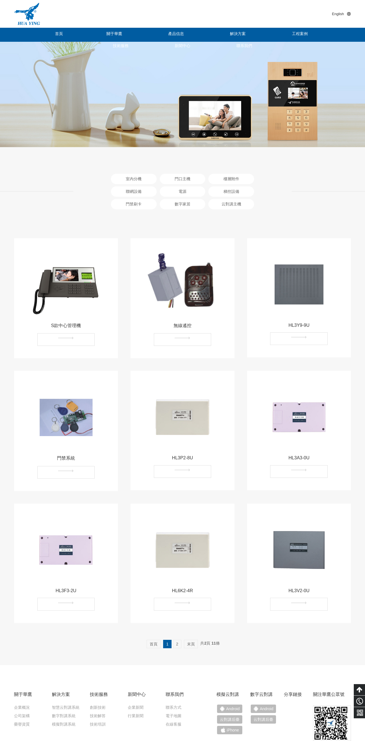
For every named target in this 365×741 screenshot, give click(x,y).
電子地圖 (173, 684)
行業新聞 (135, 684)
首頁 (35, 35)
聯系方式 (173, 676)
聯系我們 (330, 35)
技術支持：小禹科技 (333, 727)
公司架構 (22, 684)
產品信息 (119, 35)
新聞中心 (288, 35)
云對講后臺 (267, 689)
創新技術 (98, 676)
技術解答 (98, 684)
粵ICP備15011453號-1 (292, 727)
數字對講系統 (64, 684)
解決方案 (161, 35)
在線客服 (173, 693)
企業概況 (22, 676)
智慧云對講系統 (65, 676)
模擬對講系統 (64, 693)
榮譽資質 (22, 693)
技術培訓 (98, 693)
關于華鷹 (77, 35)
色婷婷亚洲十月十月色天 (21, 738)
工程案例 (203, 35)
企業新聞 (135, 676)
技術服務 (246, 35)
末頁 (191, 613)
